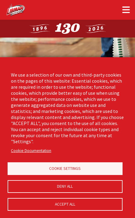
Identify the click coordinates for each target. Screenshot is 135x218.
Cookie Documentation (31, 150)
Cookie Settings (65, 168)
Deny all (65, 186)
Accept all (65, 204)
